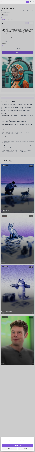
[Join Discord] (31, 2)
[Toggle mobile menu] (33, 2)
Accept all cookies (17, 445)
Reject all (9, 448)
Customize (25, 448)
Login (28, 1)
